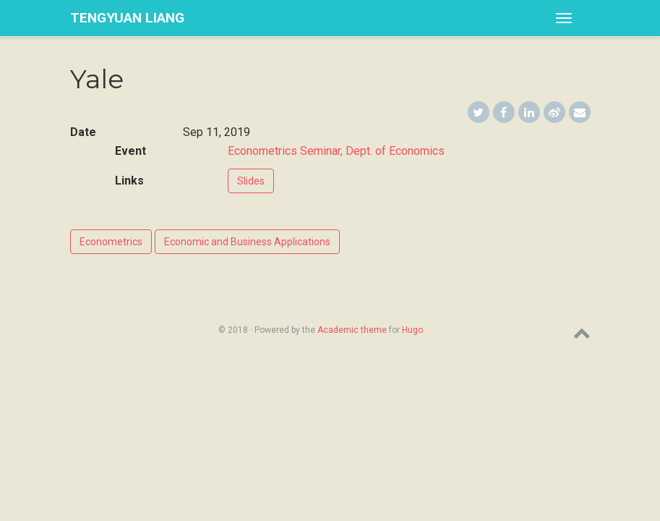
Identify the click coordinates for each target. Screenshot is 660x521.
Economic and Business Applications (247, 241)
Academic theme (352, 330)
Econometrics (111, 241)
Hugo (412, 330)
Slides (251, 181)
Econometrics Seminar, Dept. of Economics (336, 151)
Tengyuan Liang (127, 17)
